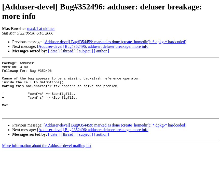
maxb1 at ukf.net (41, 28)
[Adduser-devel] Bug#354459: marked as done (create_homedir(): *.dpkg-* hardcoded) (115, 42)
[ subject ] (85, 51)
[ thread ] (68, 51)
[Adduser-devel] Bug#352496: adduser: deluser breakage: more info (92, 46)
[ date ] (54, 51)
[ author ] (101, 51)
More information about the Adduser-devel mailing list (46, 156)
